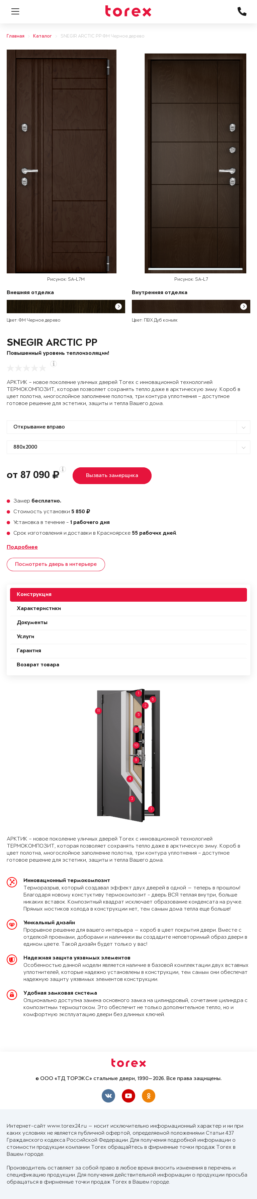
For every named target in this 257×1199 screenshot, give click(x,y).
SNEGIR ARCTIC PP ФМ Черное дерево (103, 36)
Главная (15, 36)
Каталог (42, 36)
